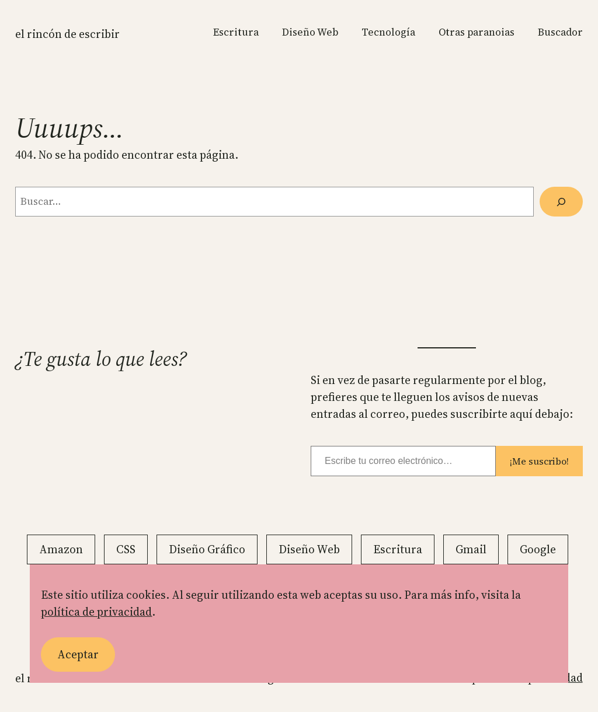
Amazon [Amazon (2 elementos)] (61, 549)
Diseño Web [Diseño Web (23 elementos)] (309, 549)
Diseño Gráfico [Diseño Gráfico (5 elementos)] (207, 549)
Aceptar (78, 654)
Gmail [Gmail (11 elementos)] (471, 549)
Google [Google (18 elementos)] (538, 549)
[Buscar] (561, 202)
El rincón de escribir (67, 33)
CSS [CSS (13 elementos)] (125, 549)
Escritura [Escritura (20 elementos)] (397, 549)
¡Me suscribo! (539, 461)
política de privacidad (96, 611)
